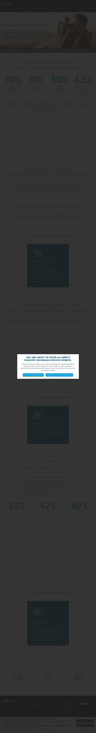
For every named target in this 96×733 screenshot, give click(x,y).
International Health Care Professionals (59, 375)
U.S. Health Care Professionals (33, 375)
